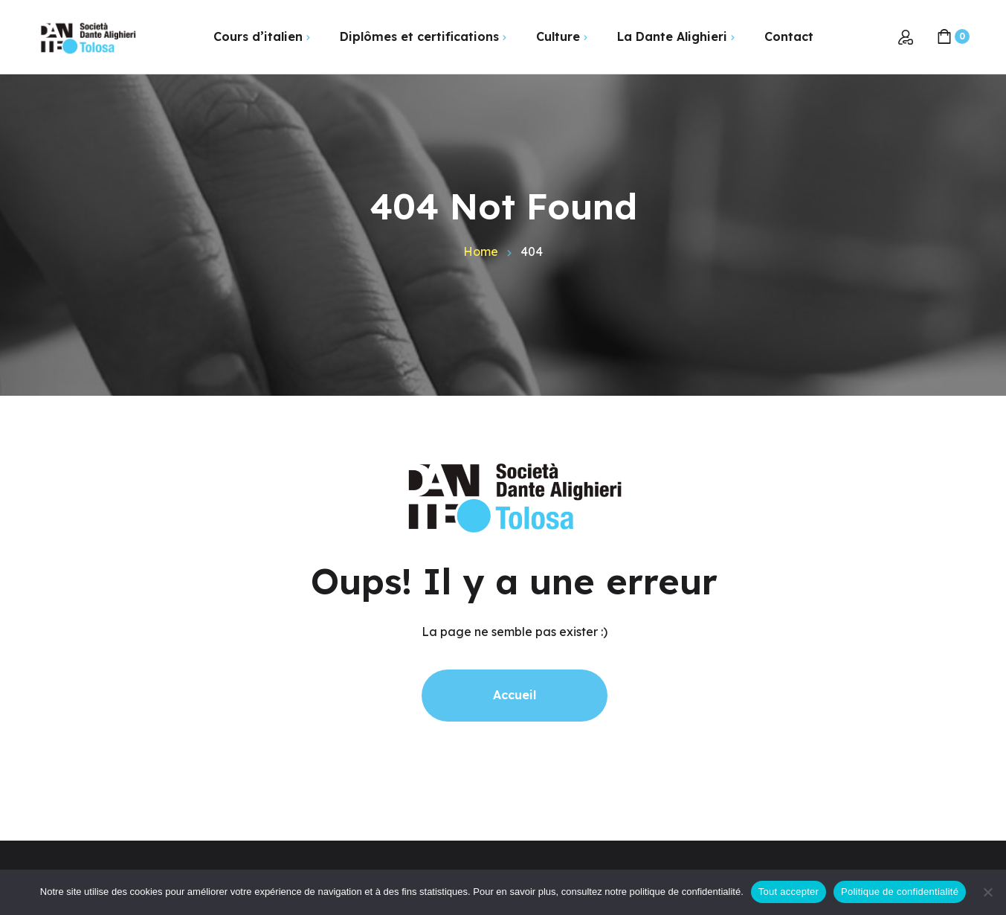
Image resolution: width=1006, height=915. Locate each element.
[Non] (987, 891)
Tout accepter (788, 891)
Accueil (514, 694)
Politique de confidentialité (899, 891)
